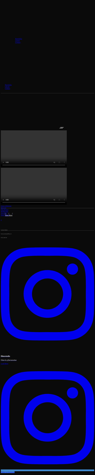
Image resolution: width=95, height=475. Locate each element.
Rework (3, 208)
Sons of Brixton (6, 206)
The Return (4, 210)
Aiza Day (4, 213)
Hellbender (4, 211)
